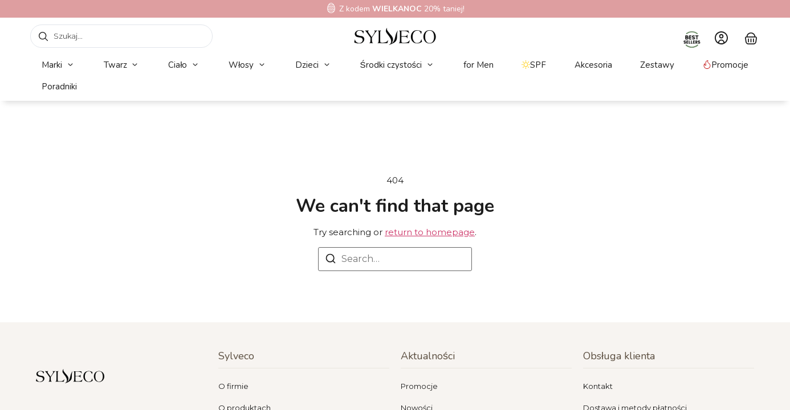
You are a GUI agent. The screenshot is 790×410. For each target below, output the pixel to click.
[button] (58, 65)
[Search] (330, 260)
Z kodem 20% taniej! (402, 8)
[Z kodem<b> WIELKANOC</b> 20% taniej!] (331, 8)
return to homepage (430, 232)
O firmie (233, 386)
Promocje (419, 386)
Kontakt (598, 386)
